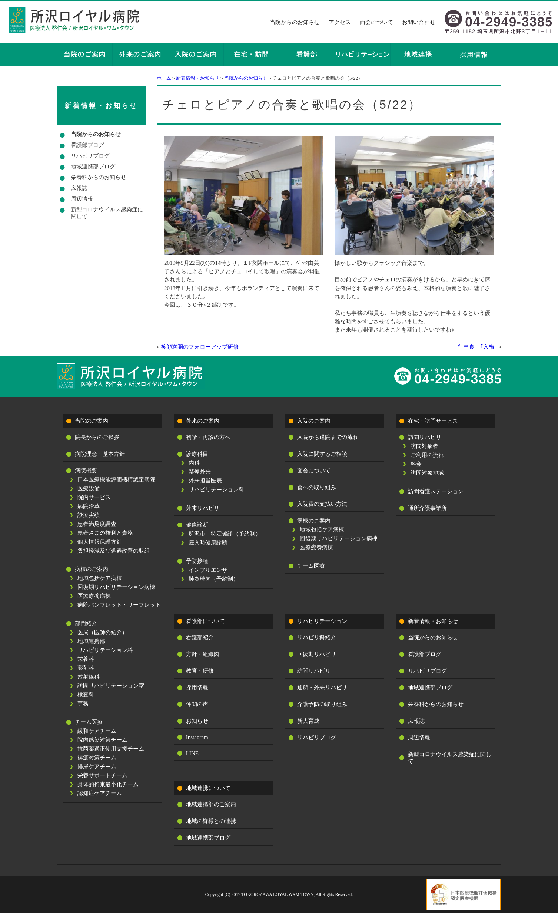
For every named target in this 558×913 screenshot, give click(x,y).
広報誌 (79, 188)
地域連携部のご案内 (211, 804)
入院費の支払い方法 (322, 504)
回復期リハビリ (316, 654)
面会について (376, 22)
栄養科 (85, 659)
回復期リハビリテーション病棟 (116, 587)
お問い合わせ (418, 22)
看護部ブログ (87, 145)
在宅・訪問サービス (433, 421)
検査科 (85, 695)
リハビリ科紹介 (316, 637)
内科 (194, 463)
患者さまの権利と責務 (105, 533)
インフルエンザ (208, 570)
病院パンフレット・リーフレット (119, 605)
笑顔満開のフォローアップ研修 (200, 347)
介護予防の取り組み (322, 704)
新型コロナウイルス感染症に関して (107, 213)
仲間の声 (197, 704)
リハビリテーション (322, 621)
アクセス (340, 22)
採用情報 (197, 687)
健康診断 (197, 525)
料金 (416, 464)
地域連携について (208, 788)
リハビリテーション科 (105, 650)
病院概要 (86, 471)
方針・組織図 (202, 654)
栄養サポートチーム (102, 775)
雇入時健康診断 (208, 543)
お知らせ (197, 721)
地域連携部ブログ (93, 166)
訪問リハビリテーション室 (110, 686)
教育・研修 (200, 671)
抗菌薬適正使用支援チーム (110, 749)
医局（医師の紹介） (102, 632)
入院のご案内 (314, 421)
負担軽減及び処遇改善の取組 (113, 551)
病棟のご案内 (91, 569)
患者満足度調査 (96, 524)
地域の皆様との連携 (211, 821)
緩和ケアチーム (96, 731)
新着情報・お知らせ (197, 78)
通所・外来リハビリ (322, 687)
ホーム (164, 78)
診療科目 (197, 454)
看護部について (205, 621)
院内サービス (94, 497)
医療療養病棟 (94, 596)
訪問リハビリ (424, 437)
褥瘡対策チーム (96, 758)
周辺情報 (82, 199)
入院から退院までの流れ (327, 437)
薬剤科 (85, 668)
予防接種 (197, 561)
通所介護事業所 (427, 508)
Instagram (197, 737)
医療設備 (88, 488)
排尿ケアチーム (96, 766)
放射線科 (88, 677)
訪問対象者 (424, 446)
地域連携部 (91, 641)
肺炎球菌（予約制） (214, 579)
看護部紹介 (200, 637)
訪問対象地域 (427, 473)
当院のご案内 (91, 421)
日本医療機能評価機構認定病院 (116, 479)
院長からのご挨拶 (97, 437)
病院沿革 (88, 506)
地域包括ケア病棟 (99, 578)
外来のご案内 (202, 421)
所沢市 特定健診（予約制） (225, 534)
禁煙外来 (200, 472)
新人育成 (308, 721)
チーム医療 (89, 722)
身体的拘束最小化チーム (108, 784)
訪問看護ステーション (436, 491)
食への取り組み (316, 487)
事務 (83, 703)
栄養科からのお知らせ (98, 177)
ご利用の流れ (427, 455)
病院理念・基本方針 (100, 454)
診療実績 (88, 515)
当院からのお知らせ (295, 22)
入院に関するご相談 (322, 454)
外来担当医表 (205, 481)
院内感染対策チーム (102, 740)
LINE (192, 753)
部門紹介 (86, 623)
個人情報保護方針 (99, 542)
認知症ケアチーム (99, 793)
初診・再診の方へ (208, 437)
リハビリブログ (90, 156)
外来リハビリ (202, 508)
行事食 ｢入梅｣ (477, 347)
